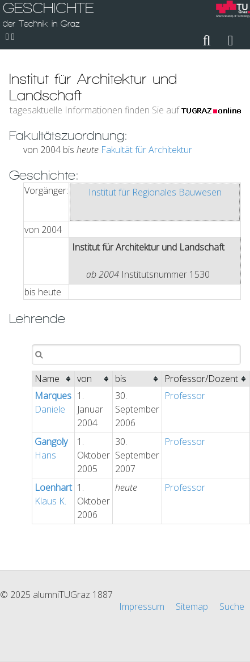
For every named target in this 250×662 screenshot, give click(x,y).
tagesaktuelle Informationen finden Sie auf (125, 110)
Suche (231, 606)
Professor (184, 395)
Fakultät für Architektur (146, 149)
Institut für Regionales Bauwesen (155, 192)
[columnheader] (53, 379)
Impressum (141, 606)
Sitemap (192, 606)
